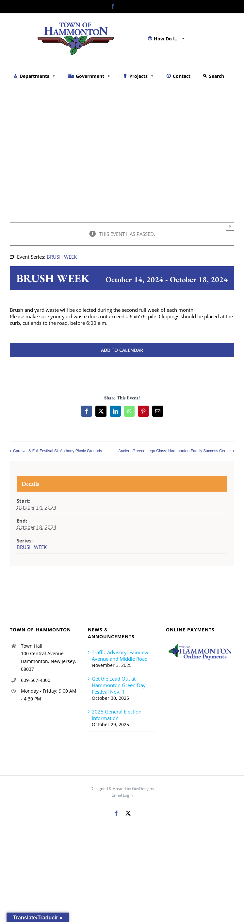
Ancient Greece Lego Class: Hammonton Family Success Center (174, 451)
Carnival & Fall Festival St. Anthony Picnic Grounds (57, 451)
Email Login (122, 795)
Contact (181, 76)
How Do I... (169, 38)
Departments (38, 76)
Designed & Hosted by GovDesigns (122, 788)
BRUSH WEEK (32, 547)
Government (93, 76)
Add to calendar (122, 350)
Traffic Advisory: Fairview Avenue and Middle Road (120, 655)
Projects (141, 76)
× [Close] (230, 226)
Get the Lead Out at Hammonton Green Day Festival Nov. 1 (119, 685)
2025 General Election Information (116, 714)
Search (216, 76)
